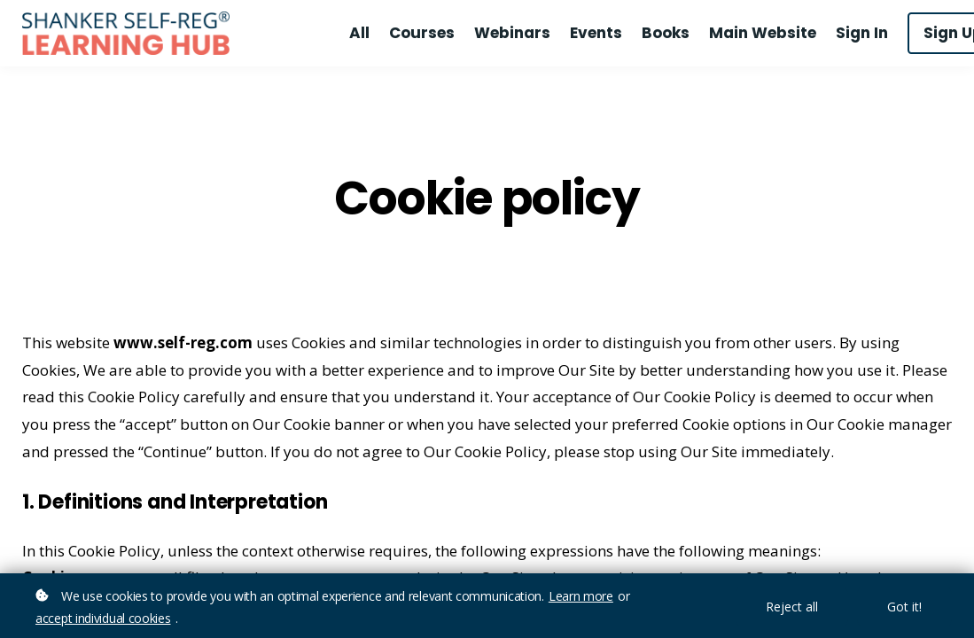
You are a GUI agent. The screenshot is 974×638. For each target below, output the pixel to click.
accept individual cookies (103, 618)
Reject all (792, 606)
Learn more (581, 595)
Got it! (904, 606)
